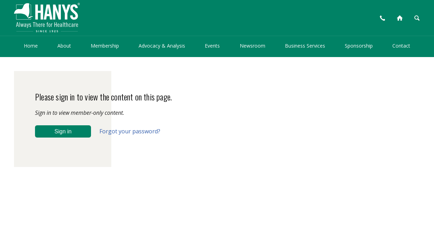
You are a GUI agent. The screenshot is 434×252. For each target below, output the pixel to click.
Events (212, 45)
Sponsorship (359, 45)
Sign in (63, 131)
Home (31, 45)
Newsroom (252, 45)
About (64, 45)
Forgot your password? (129, 131)
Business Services (305, 45)
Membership (105, 45)
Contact (401, 45)
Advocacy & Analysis (162, 45)
